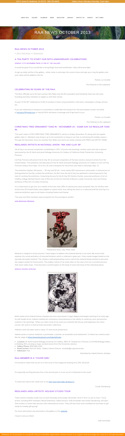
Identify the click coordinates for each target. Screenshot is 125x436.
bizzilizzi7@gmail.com (26, 112)
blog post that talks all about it (61, 382)
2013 (19, 53)
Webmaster (38, 53)
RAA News (26, 53)
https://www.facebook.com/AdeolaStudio (44, 337)
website (64, 411)
